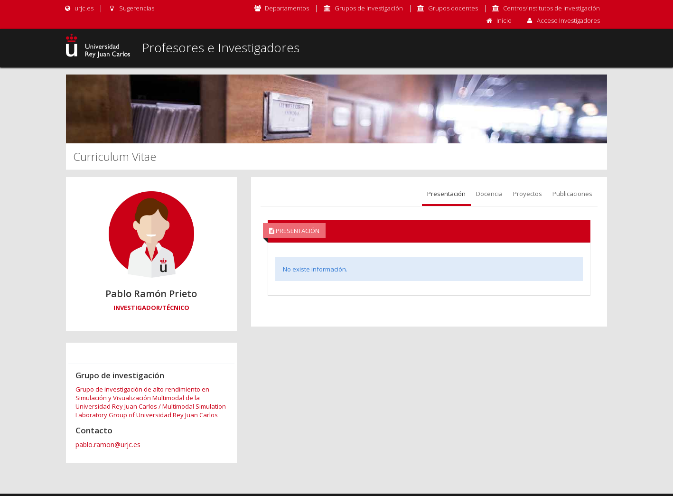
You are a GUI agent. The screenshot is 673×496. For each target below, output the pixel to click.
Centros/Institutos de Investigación (551, 8)
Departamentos (287, 8)
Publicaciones (572, 193)
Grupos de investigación (369, 8)
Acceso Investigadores (568, 20)
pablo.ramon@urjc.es (107, 444)
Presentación (446, 193)
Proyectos (527, 193)
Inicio (504, 20)
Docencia (489, 193)
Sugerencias (131, 8)
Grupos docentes (453, 8)
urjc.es (78, 8)
